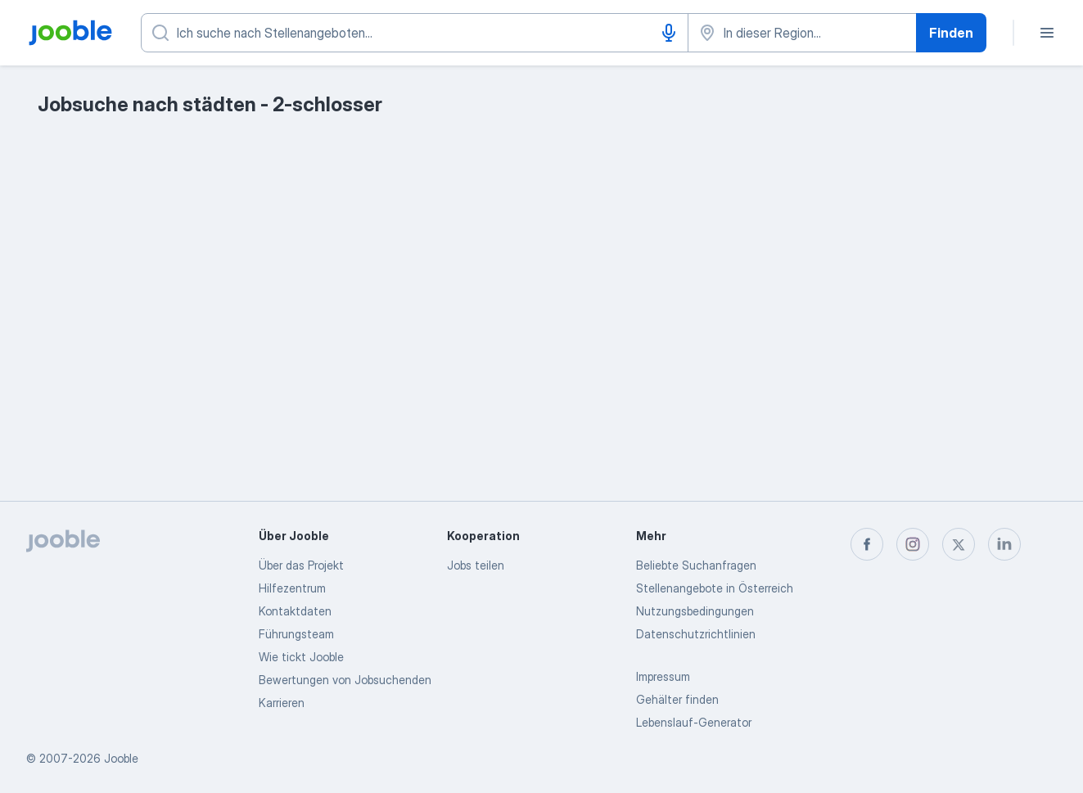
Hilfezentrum (292, 588)
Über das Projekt (301, 565)
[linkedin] (1004, 544)
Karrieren (282, 703)
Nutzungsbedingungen (695, 611)
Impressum (663, 676)
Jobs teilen (475, 565)
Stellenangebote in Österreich (714, 588)
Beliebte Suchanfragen (696, 565)
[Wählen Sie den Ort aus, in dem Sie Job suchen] (802, 32)
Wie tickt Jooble (301, 657)
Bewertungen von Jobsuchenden (345, 680)
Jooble (121, 758)
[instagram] (912, 544)
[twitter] (958, 544)
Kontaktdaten (295, 611)
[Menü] (1047, 32)
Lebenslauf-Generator (693, 722)
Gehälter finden (677, 699)
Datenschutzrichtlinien (696, 634)
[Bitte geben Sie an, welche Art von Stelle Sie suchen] (414, 32)
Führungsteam (296, 634)
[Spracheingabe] (668, 32)
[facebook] (867, 544)
